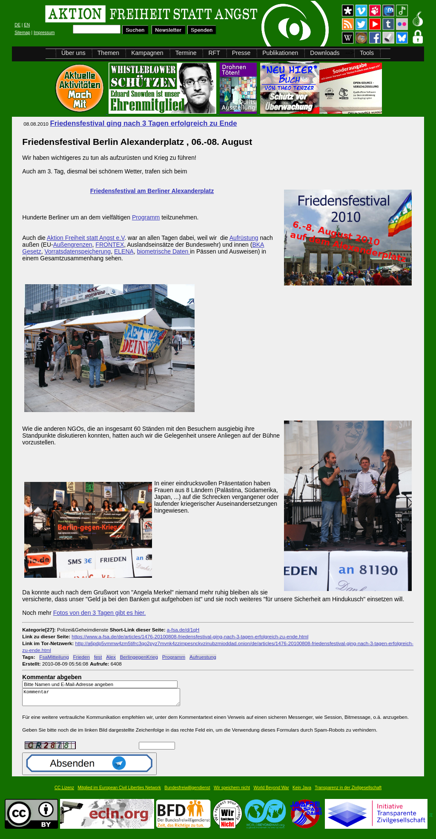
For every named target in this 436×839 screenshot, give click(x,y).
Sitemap (22, 32)
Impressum (44, 32)
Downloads (324, 52)
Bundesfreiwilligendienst (187, 791)
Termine (186, 52)
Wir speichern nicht (232, 791)
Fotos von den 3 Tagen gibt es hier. (99, 612)
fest (98, 657)
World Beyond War (271, 791)
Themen (108, 52)
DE (17, 25)
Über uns (73, 52)
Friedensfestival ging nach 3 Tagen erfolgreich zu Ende (143, 123)
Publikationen (280, 52)
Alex (111, 657)
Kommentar (103, 699)
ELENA (124, 251)
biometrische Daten (163, 251)
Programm (146, 217)
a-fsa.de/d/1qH (183, 629)
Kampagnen (147, 52)
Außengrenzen (72, 244)
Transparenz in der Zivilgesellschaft (348, 791)
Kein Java (302, 791)
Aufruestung (202, 657)
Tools (367, 52)
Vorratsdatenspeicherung (77, 251)
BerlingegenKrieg (139, 657)
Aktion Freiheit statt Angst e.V (85, 237)
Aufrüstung (243, 237)
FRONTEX (109, 244)
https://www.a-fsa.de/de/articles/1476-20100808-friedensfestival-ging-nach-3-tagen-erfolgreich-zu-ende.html (190, 636)
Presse (241, 52)
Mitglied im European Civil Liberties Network (119, 791)
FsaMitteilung (54, 657)
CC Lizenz (64, 791)
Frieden (81, 657)
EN (27, 25)
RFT (214, 52)
